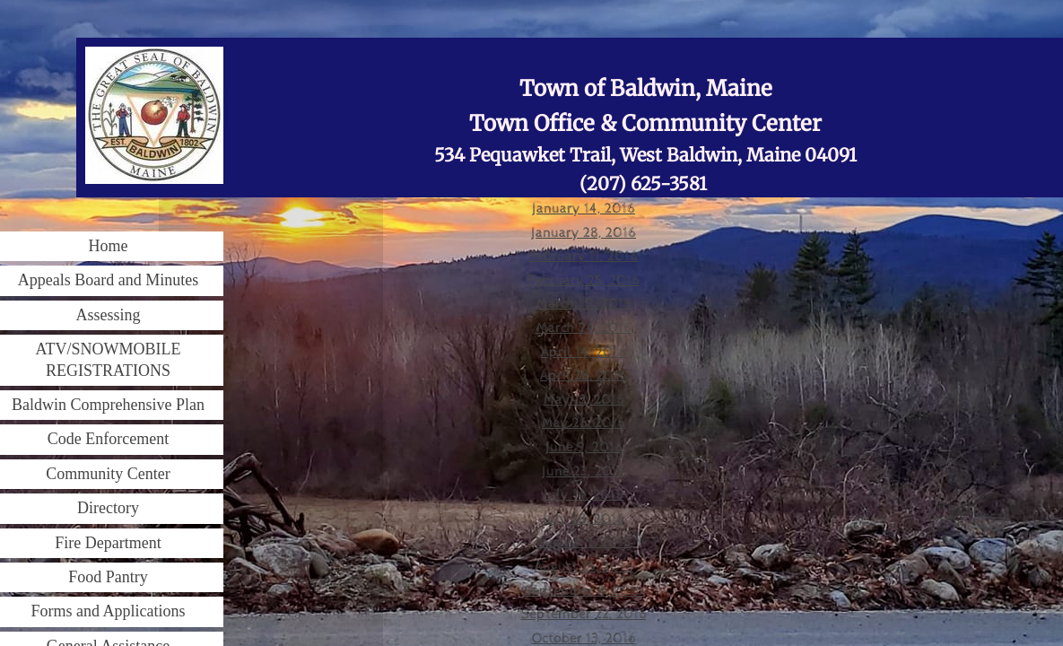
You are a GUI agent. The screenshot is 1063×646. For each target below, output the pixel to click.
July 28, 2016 (583, 519)
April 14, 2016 (583, 352)
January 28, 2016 (583, 232)
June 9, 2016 (584, 447)
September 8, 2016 (583, 590)
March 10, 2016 (584, 303)
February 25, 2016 (583, 280)
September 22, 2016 (584, 614)
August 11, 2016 (584, 542)
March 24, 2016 (584, 327)
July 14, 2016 (583, 494)
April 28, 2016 (583, 375)
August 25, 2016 (584, 566)
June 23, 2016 (583, 471)
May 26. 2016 (583, 423)
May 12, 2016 (584, 399)
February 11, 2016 (583, 256)
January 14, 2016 (583, 208)
